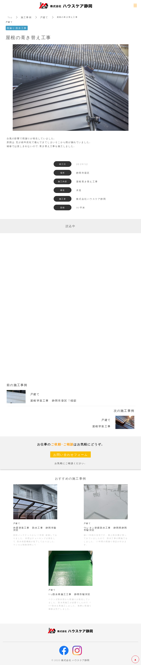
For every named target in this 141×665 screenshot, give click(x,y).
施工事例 (26, 17)
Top (10, 17)
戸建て (44, 17)
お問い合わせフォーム (70, 454)
